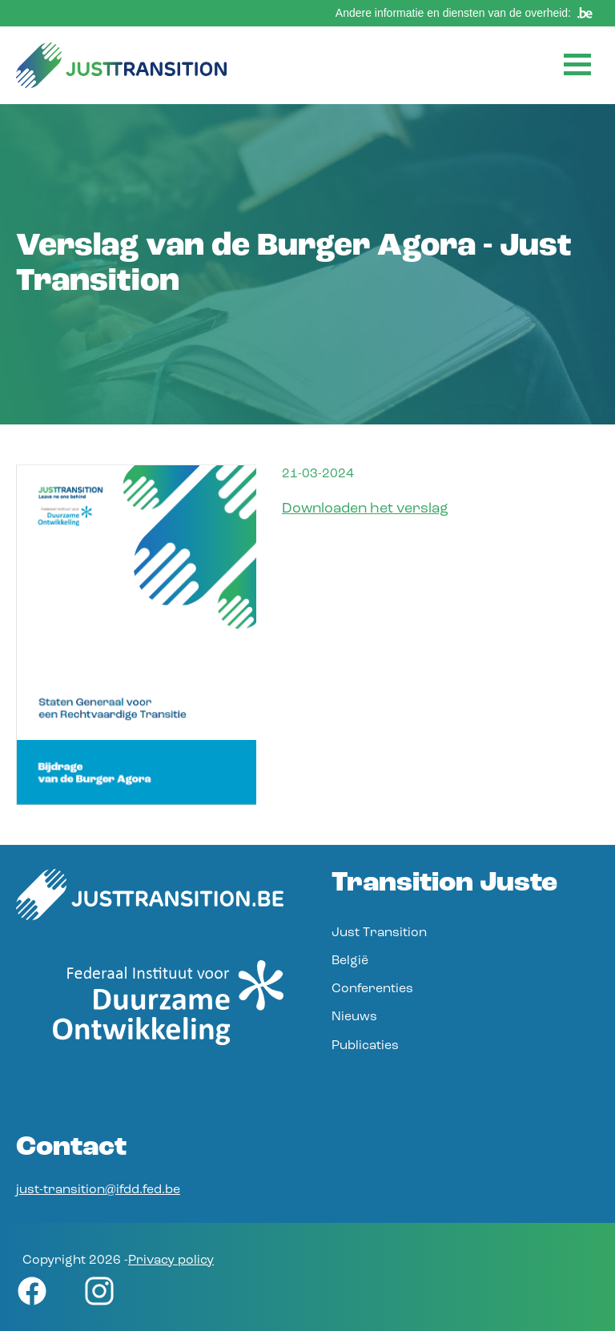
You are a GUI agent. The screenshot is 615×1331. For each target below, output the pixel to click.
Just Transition (379, 933)
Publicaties (365, 1045)
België (350, 961)
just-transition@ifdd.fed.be (98, 1190)
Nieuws (354, 1017)
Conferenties (372, 989)
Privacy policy (171, 1260)
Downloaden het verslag (365, 509)
